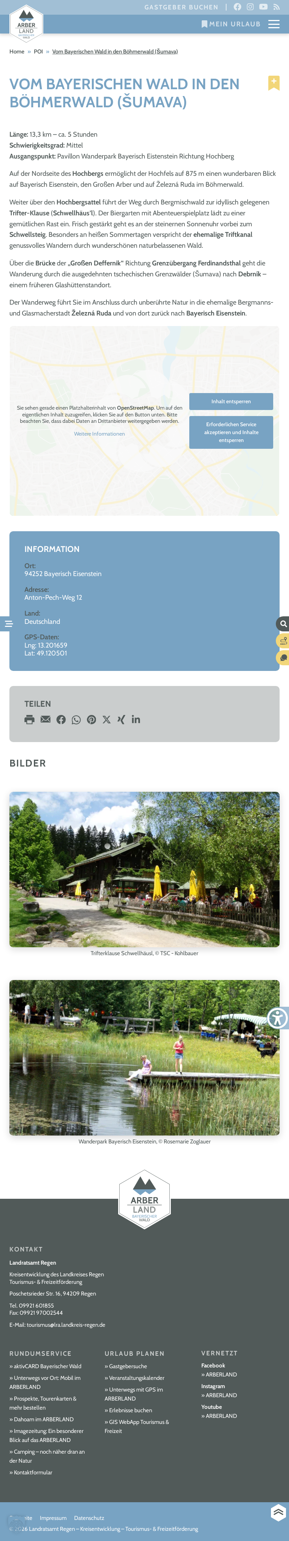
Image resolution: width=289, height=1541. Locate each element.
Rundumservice (40, 1353)
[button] (16, 1524)
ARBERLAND (221, 1374)
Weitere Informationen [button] (99, 434)
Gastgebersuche (128, 1366)
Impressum (53, 1518)
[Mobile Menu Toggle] (274, 24)
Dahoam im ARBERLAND (44, 1419)
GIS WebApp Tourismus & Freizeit (137, 1426)
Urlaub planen (135, 1353)
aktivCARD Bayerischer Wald (47, 1366)
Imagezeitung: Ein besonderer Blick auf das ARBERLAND (46, 1435)
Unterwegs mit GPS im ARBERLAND (134, 1394)
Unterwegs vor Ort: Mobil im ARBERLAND (45, 1382)
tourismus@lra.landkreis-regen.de (66, 1325)
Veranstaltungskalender (136, 1378)
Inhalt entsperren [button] (231, 401)
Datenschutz (89, 1518)
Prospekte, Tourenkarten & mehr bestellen (42, 1403)
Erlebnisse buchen (130, 1410)
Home (16, 51)
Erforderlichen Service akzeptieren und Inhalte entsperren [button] (231, 432)
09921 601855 (36, 1305)
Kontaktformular (33, 1472)
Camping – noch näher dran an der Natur (47, 1456)
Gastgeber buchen (181, 7)
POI (38, 51)
